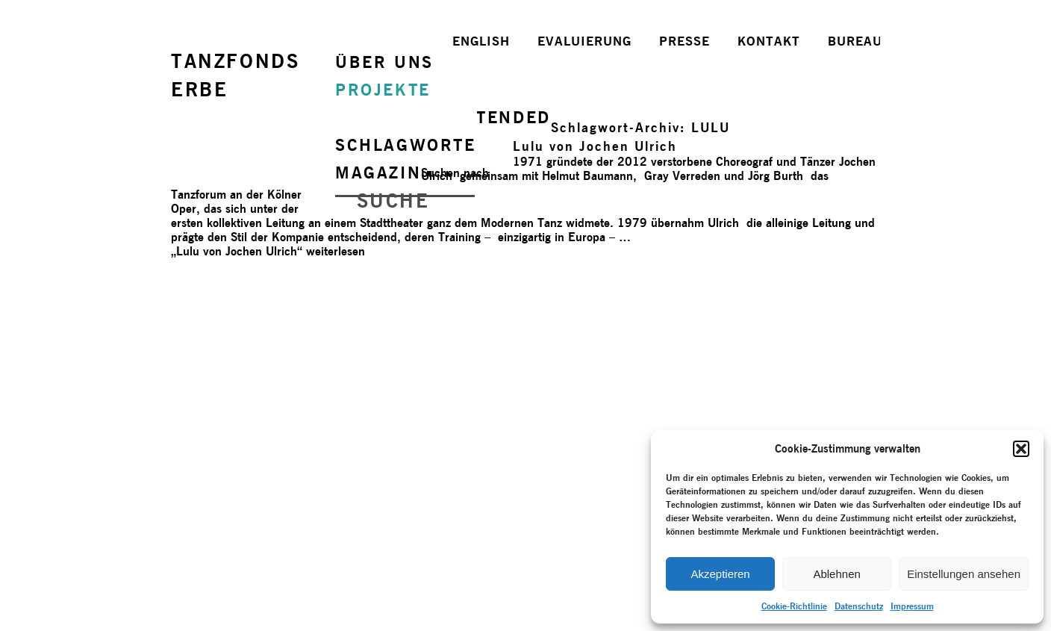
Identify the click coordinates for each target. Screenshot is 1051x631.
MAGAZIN (378, 172)
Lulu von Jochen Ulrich (595, 146)
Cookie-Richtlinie (794, 606)
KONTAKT (768, 41)
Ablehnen (836, 574)
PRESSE (684, 41)
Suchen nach (455, 173)
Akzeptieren (719, 574)
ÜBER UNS (384, 62)
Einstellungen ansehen (963, 574)
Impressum (912, 606)
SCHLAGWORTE (405, 145)
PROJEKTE (383, 89)
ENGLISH (481, 41)
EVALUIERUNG (584, 41)
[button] (1021, 448)
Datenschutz (859, 606)
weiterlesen (268, 251)
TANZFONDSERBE (235, 75)
